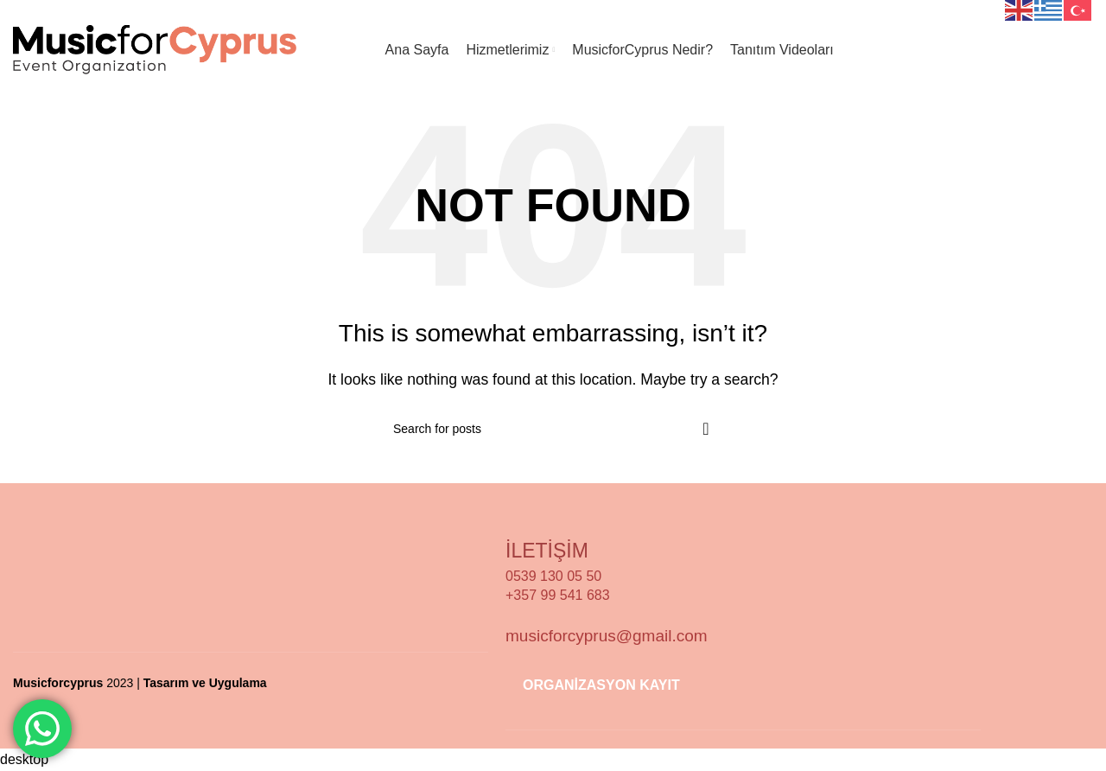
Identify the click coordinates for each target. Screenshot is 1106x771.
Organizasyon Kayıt (1012, 49)
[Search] (553, 429)
